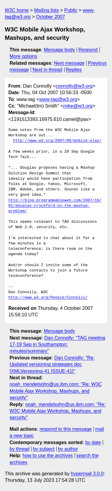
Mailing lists (46, 10)
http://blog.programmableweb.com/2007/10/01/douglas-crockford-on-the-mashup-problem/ (55, 206)
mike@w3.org (77, 105)
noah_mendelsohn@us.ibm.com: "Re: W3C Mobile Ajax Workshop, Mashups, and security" (56, 391)
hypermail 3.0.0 (87, 473)
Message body (59, 49)
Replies (74, 69)
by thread (20, 448)
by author (68, 448)
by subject (44, 448)
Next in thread (47, 69)
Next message (69, 63)
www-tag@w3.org (58, 99)
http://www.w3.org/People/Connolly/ (48, 297)
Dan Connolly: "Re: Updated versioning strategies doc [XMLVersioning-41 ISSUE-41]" (52, 364)
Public (70, 10)
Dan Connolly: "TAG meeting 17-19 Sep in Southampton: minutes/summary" (57, 344)
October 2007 (50, 16)
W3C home (17, 10)
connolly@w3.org (74, 86)
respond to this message (65, 429)
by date (93, 442)
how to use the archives (48, 455)
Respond (88, 49)
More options (23, 56)
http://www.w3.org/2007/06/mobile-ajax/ (57, 140)
